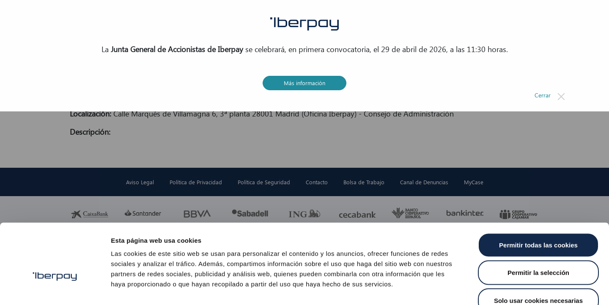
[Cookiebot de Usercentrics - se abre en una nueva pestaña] (55, 288)
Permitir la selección (538, 221)
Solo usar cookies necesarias (538, 249)
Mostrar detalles (454, 288)
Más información (304, 82)
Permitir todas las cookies (538, 193)
